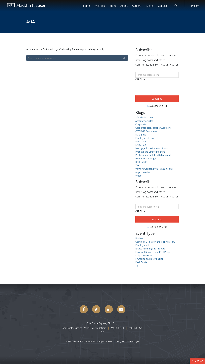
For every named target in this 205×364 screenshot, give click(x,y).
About (124, 5)
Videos (139, 175)
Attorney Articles (144, 121)
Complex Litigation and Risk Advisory (155, 241)
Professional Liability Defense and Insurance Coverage (153, 156)
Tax (137, 165)
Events (149, 5)
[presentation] (157, 87)
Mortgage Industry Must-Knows (151, 148)
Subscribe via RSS (157, 105)
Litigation (140, 144)
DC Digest (140, 134)
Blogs (112, 5)
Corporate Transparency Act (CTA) (153, 127)
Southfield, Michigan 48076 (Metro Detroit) (84, 328)
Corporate (140, 124)
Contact (162, 5)
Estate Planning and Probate (150, 248)
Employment (142, 245)
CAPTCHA (140, 79)
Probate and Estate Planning (150, 151)
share (197, 361)
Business (140, 238)
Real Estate (141, 162)
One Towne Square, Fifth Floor (102, 323)
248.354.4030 (118, 328)
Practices (99, 5)
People (86, 5)
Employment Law (144, 138)
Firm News (141, 141)
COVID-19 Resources (146, 131)
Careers (136, 5)
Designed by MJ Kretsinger (127, 341)
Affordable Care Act (145, 117)
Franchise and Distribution (149, 258)
